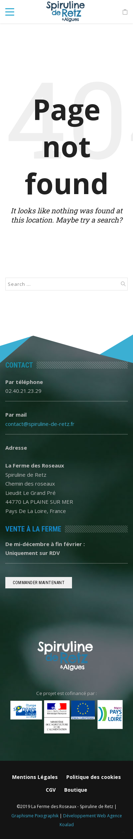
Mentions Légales (35, 777)
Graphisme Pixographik (35, 816)
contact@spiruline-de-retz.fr (39, 423)
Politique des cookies (93, 777)
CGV (51, 789)
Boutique (75, 789)
